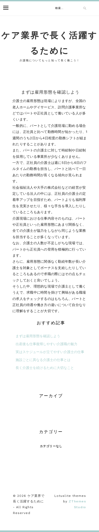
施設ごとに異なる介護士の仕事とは (43, 360)
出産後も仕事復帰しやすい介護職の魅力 (46, 344)
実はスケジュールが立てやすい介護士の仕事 (50, 352)
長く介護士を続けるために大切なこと (45, 368)
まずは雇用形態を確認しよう (38, 336)
